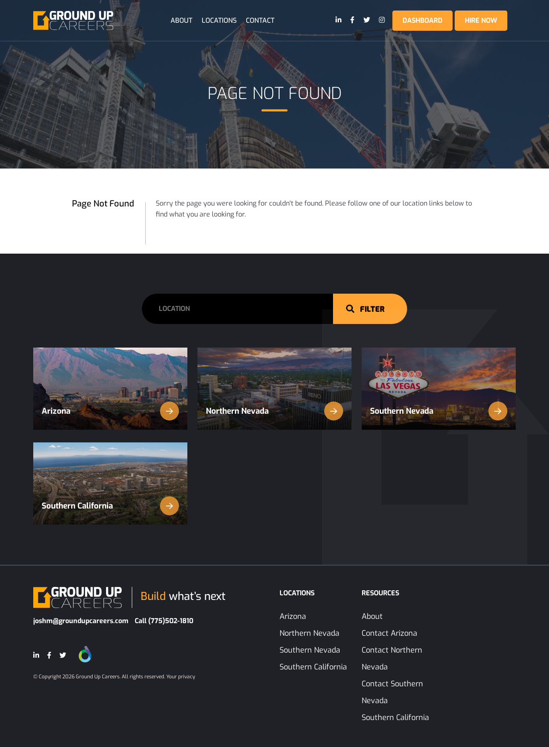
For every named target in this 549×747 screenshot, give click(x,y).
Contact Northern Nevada (392, 658)
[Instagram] (382, 20)
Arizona (110, 411)
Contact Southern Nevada (392, 692)
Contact (260, 20)
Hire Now (481, 20)
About (181, 20)
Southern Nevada (438, 411)
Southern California (110, 505)
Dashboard (422, 20)
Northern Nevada (274, 411)
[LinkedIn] (339, 20)
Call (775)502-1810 (164, 620)
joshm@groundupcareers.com (80, 620)
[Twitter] (367, 20)
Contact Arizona (389, 633)
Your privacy (180, 676)
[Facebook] (352, 20)
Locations (219, 20)
